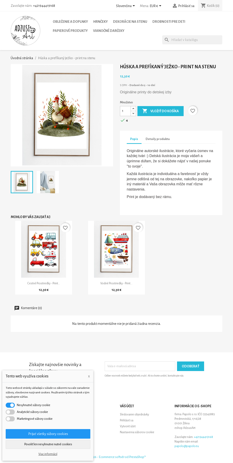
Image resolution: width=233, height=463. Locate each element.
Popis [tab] (134, 139)
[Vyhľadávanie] (192, 39)
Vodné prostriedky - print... (116, 283)
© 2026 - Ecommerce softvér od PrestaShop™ (116, 457)
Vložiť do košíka (160, 111)
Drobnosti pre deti (168, 21)
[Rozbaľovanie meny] (156, 6)
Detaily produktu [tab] (158, 139)
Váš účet (127, 406)
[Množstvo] (125, 111)
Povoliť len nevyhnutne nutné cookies (48, 444)
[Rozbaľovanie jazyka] (126, 6)
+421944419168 (44, 6)
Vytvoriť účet (128, 426)
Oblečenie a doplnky (70, 21)
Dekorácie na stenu (130, 21)
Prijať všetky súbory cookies (48, 434)
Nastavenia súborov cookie (137, 432)
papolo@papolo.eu (187, 446)
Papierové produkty (70, 31)
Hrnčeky (100, 21)
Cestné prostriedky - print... (43, 283)
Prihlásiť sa (126, 420)
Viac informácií (47, 454)
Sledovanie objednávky (134, 414)
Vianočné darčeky (108, 31)
